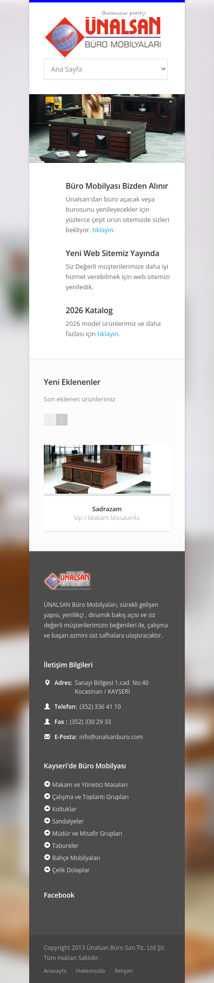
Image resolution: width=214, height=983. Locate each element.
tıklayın (102, 229)
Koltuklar (64, 809)
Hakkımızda (90, 970)
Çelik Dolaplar (70, 870)
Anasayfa (55, 970)
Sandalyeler (68, 821)
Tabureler (65, 846)
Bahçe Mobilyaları (76, 858)
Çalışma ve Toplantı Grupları (90, 797)
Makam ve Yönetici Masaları (89, 785)
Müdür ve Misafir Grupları (87, 833)
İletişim (124, 970)
